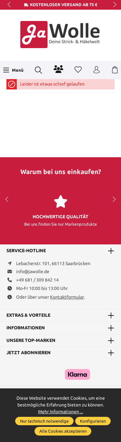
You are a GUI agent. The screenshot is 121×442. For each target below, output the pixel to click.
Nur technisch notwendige (44, 421)
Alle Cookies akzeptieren (62, 431)
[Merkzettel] (78, 70)
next (113, 5)
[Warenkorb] (114, 70)
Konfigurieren (93, 421)
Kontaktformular (67, 297)
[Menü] (13, 70)
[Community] (58, 69)
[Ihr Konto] (96, 70)
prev (9, 5)
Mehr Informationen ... (60, 411)
